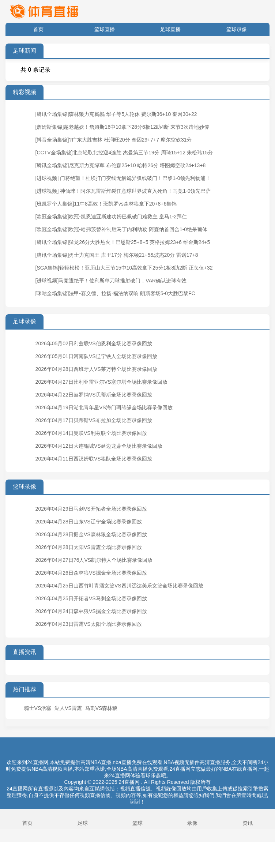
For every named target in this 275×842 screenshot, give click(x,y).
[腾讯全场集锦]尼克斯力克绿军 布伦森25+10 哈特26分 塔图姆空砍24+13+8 (120, 165)
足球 (82, 818)
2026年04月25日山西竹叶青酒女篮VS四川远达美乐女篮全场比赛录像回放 (119, 586)
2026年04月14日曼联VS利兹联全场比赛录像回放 (91, 433)
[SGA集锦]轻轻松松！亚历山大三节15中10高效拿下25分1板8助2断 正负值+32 (124, 268)
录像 (192, 818)
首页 (38, 29)
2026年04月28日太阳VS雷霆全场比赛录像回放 (88, 547)
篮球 (137, 818)
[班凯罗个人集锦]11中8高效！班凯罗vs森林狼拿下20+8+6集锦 (106, 204)
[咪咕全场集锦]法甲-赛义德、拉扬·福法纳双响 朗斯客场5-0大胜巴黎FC (115, 293)
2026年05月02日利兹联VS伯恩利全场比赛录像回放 (93, 343)
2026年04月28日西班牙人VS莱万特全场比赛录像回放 (96, 369)
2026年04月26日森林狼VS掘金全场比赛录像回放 (91, 573)
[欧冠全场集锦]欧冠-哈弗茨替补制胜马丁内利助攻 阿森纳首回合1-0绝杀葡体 (121, 229)
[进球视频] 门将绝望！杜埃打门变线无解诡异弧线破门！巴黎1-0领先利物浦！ (123, 178)
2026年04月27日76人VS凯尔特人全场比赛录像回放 (94, 560)
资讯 (247, 818)
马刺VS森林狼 (101, 708)
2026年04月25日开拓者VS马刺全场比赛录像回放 (91, 598)
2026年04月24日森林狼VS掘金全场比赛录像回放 (91, 611)
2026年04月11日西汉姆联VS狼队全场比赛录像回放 (93, 459)
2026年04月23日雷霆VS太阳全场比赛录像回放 (88, 624)
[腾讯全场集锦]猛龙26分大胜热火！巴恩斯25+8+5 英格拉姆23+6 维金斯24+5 (122, 242)
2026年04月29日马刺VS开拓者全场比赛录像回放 (91, 509)
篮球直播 (104, 29)
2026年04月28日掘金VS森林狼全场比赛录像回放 (91, 534)
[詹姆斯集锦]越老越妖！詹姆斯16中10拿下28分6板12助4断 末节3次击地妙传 (122, 127)
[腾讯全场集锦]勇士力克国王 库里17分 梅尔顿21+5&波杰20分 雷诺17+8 (116, 255)
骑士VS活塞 (38, 708)
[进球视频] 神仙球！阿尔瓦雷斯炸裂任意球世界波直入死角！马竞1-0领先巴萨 (123, 191)
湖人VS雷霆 (68, 708)
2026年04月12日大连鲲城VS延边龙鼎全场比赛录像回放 (98, 446)
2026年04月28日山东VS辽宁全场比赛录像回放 (88, 522)
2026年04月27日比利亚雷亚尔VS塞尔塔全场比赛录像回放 (101, 382)
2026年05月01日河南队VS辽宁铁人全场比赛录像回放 (96, 356)
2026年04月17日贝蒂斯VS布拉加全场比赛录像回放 (93, 420)
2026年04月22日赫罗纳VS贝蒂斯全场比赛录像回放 (93, 395)
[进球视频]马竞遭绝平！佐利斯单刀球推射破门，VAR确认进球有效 (111, 280)
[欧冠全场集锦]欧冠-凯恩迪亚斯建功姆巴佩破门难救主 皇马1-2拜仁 (111, 216)
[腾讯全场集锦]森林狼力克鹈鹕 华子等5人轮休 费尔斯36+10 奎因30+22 (116, 114)
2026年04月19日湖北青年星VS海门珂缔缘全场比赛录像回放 (104, 407)
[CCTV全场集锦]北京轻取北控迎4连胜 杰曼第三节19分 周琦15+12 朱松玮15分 (124, 152)
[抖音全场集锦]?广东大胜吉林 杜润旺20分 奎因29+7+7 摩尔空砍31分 (113, 140)
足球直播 (170, 29)
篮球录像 (236, 29)
